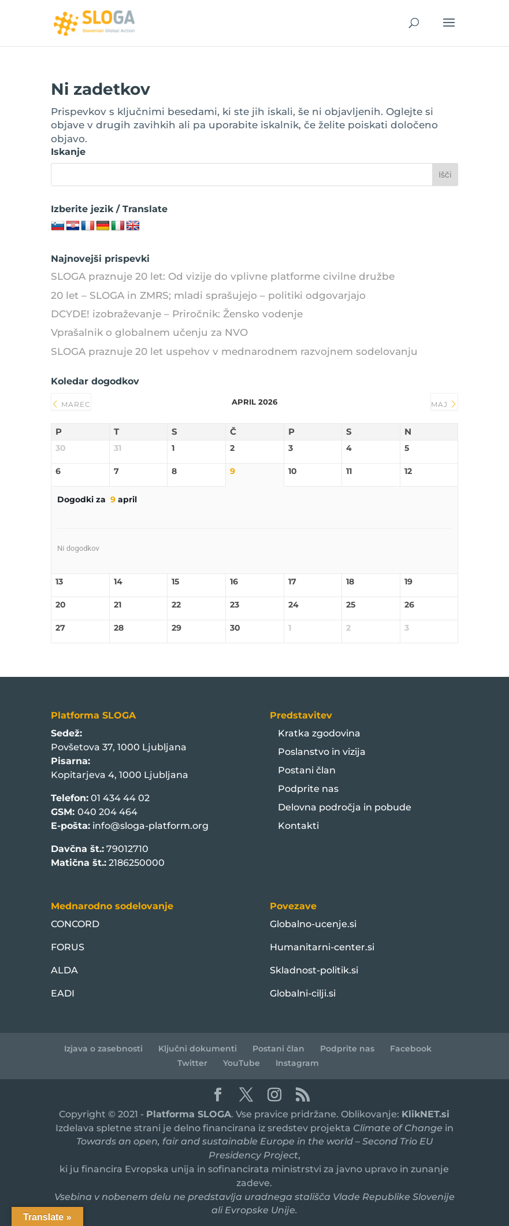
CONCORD (75, 923)
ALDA (64, 970)
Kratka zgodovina (319, 733)
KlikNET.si (425, 1114)
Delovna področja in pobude (344, 807)
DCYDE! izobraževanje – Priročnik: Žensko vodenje (177, 314)
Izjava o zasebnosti (103, 1048)
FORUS (67, 947)
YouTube (241, 1063)
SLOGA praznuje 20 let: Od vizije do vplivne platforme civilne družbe (223, 276)
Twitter (192, 1063)
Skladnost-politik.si (314, 970)
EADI (63, 993)
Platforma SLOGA (188, 1114)
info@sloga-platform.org (150, 825)
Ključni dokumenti (197, 1048)
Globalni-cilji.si (303, 993)
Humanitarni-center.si (322, 947)
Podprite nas (308, 788)
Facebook (411, 1048)
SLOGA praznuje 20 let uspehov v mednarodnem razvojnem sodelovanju (234, 351)
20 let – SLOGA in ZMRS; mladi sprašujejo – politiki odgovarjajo (208, 295)
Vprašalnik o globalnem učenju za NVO (149, 332)
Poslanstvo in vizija (322, 751)
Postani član (307, 770)
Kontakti (298, 825)
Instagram (297, 1063)
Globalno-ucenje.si (313, 923)
